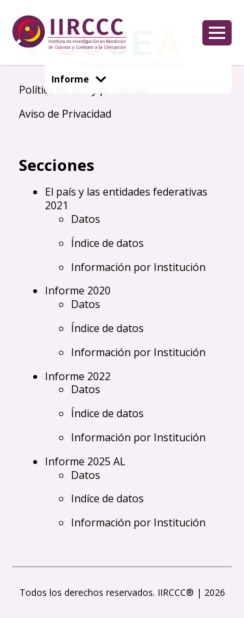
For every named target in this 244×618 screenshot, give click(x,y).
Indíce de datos (107, 498)
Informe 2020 (78, 290)
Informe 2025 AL (85, 461)
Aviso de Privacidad (65, 114)
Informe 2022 (78, 376)
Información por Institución (138, 267)
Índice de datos (107, 243)
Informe (78, 79)
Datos (85, 219)
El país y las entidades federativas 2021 (126, 198)
